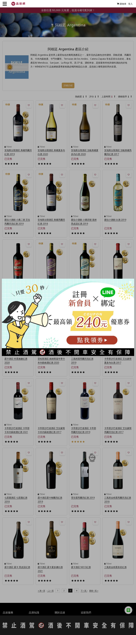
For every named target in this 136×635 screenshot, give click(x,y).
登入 (129, 3)
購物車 (120, 3)
